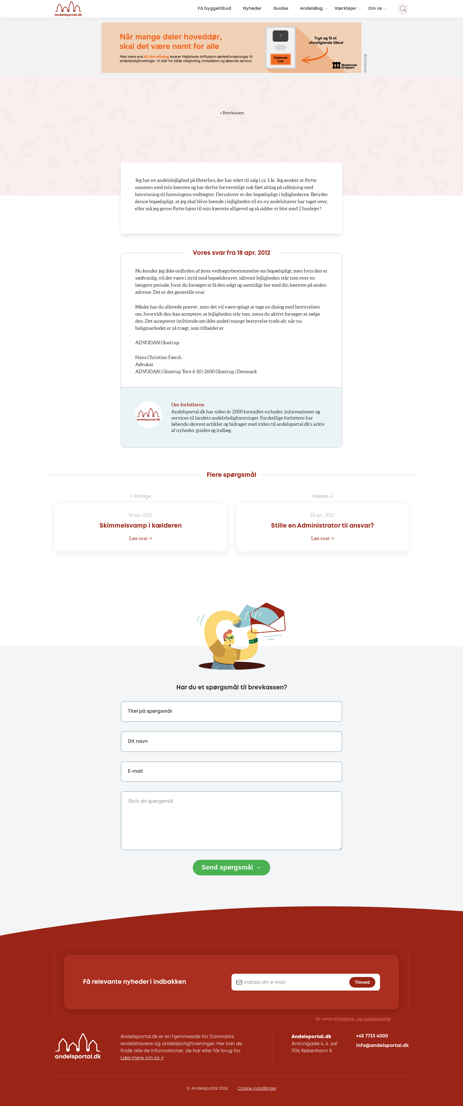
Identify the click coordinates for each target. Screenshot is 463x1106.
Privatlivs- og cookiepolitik (362, 1019)
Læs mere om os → (142, 1058)
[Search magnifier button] (403, 9)
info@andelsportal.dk (382, 1045)
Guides (280, 9)
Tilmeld (362, 982)
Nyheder (252, 9)
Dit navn (138, 741)
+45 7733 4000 (372, 1036)
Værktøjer (345, 9)
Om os (375, 9)
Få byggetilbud (214, 9)
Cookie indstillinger (257, 1088)
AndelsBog (311, 9)
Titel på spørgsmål (150, 711)
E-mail (135, 771)
